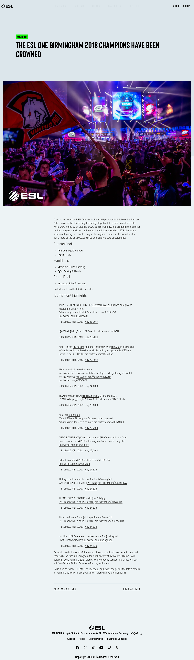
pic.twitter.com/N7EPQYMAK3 (109, 422)
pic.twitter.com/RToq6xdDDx (74, 444)
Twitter (108, 569)
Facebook (94, 569)
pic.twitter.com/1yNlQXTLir (106, 331)
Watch (79, 6)
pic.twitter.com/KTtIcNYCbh (99, 354)
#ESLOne (86, 312)
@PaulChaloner (67, 460)
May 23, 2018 (91, 321)
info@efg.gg (136, 633)
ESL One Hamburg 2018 (72, 559)
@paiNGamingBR (90, 395)
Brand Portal (96, 639)
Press (82, 639)
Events (61, 6)
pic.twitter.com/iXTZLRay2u (74, 316)
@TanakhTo (74, 414)
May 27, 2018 (91, 469)
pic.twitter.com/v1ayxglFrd (108, 502)
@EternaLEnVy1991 (101, 305)
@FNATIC (115, 346)
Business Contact (117, 639)
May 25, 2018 (91, 405)
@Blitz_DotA (76, 331)
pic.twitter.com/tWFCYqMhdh (110, 399)
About (135, 6)
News (96, 6)
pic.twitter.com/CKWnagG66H (75, 463)
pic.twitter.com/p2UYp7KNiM (109, 521)
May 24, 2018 (91, 386)
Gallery (115, 6)
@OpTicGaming (83, 437)
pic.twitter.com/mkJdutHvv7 (112, 482)
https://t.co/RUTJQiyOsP (104, 312)
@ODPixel (64, 331)
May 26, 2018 (91, 427)
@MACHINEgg (98, 498)
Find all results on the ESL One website (73, 289)
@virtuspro (78, 346)
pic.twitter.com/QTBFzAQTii (73, 380)
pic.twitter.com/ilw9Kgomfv (98, 540)
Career (71, 639)
